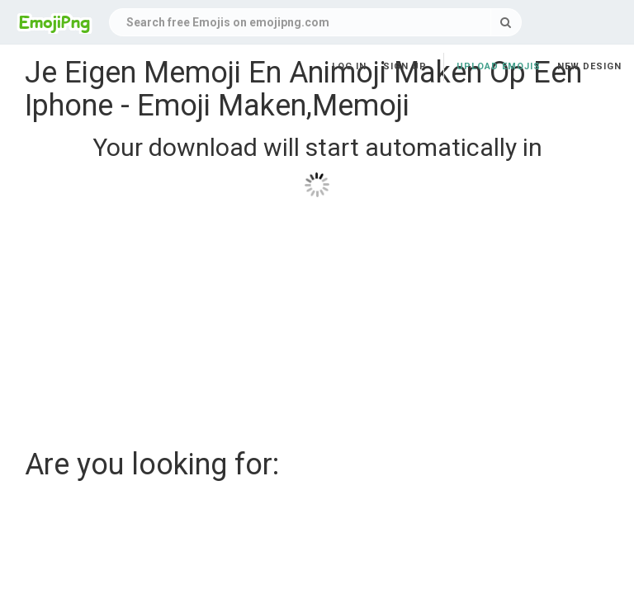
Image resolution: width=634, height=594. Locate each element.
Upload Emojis (499, 66)
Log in (349, 66)
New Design (589, 66)
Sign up (405, 66)
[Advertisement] (317, 316)
